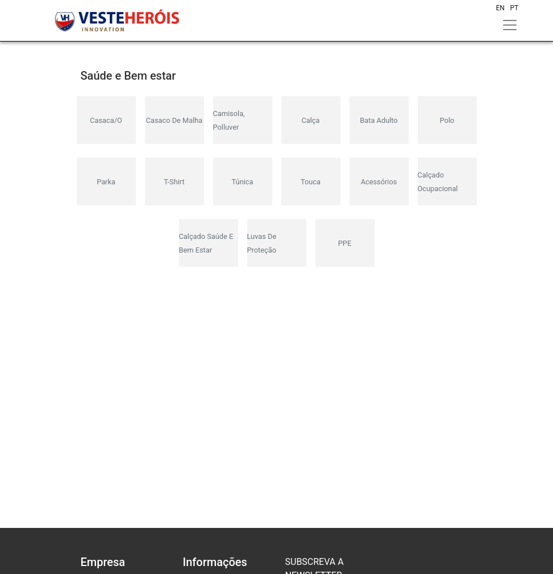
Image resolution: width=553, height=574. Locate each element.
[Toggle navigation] (510, 25)
